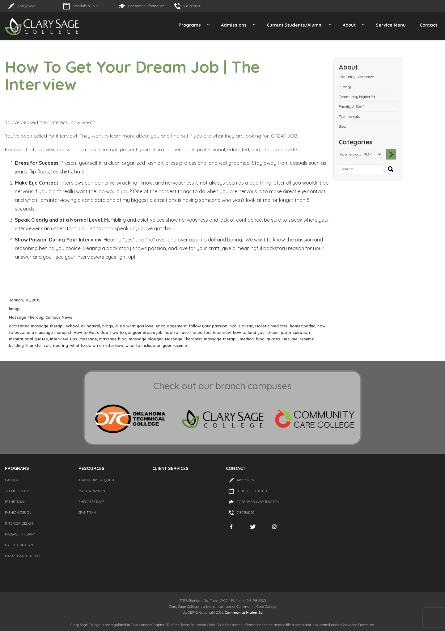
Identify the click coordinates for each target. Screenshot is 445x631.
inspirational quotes (28, 338)
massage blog (113, 338)
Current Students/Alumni (295, 25)
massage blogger (146, 338)
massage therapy (221, 338)
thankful (33, 345)
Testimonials (349, 116)
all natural (90, 325)
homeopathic (302, 325)
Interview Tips (63, 338)
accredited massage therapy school (44, 325)
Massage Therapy (26, 317)
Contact (428, 25)
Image (15, 308)
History (345, 86)
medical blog (252, 338)
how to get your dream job (136, 332)
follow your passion (208, 325)
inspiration (299, 332)
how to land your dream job (260, 332)
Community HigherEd (357, 96)
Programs (190, 25)
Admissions (234, 25)
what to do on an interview (96, 345)
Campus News (58, 317)
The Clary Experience (356, 77)
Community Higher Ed (244, 612)
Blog (342, 126)
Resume (290, 338)
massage (88, 338)
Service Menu (391, 25)
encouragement (171, 325)
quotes (273, 338)
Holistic (246, 325)
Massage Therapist (183, 338)
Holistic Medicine (271, 325)
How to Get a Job (91, 332)
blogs (107, 325)
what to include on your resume (156, 345)
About (349, 25)
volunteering (56, 345)
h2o (233, 325)
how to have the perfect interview (198, 332)
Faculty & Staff (351, 106)
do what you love (137, 325)
